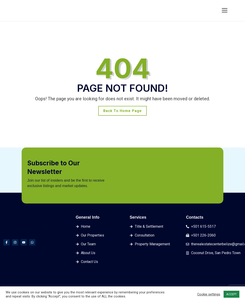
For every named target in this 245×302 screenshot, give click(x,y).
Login (211, 10)
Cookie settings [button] (208, 294)
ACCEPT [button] (231, 294)
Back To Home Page (122, 111)
